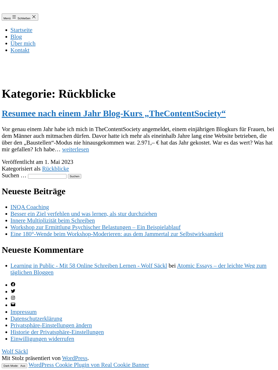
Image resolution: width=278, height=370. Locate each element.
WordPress (74, 358)
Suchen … (14, 175)
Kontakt (20, 50)
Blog (16, 36)
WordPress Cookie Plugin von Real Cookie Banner (88, 365)
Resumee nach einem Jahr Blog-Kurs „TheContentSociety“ (114, 113)
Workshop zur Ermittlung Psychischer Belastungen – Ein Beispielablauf (95, 227)
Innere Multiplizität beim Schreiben (52, 220)
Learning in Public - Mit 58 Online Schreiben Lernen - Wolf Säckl (88, 265)
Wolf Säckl (15, 351)
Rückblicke (55, 168)
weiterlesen (75, 149)
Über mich (23, 43)
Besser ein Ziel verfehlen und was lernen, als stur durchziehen (83, 213)
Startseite (21, 30)
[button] (51, 325)
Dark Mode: (14, 365)
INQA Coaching (29, 207)
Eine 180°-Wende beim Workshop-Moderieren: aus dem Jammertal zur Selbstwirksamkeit (116, 234)
